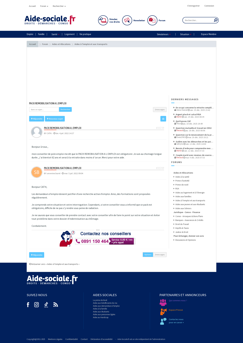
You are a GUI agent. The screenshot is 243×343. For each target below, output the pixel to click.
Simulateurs (162, 34)
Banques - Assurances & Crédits (189, 217)
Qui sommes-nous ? (178, 300)
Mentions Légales (55, 339)
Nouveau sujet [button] (55, 118)
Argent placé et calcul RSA (188, 114)
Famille (41, 34)
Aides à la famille (100, 308)
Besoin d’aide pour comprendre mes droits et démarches (194, 147)
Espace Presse (176, 309)
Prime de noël (181, 183)
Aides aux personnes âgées (104, 314)
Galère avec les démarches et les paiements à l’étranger (194, 141)
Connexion (209, 5)
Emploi (30, 34)
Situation (184, 34)
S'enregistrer (193, 5)
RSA (177, 187)
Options (147, 254)
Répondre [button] (36, 118)
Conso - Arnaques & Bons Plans (189, 214)
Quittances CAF (183, 121)
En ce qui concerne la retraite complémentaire (194, 107)
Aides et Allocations (183, 172)
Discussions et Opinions (185, 236)
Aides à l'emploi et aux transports (190, 198)
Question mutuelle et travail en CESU (193, 127)
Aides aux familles (183, 195)
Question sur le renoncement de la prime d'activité (194, 134)
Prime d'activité (182, 179)
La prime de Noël (100, 300)
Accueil (32, 6)
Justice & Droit (181, 229)
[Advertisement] (98, 77)
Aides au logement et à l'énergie (189, 191)
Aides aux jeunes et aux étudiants (190, 202)
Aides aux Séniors (183, 206)
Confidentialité (71, 339)
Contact (84, 339)
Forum (44, 6)
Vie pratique (85, 34)
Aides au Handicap (100, 317)
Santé (54, 34)
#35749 (160, 168)
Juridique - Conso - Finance (187, 210)
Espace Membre (208, 34)
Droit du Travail (181, 221)
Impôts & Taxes (182, 225)
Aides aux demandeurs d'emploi (106, 306)
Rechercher (59, 6)
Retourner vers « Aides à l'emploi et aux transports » (54, 264)
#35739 (160, 128)
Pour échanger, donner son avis (189, 233)
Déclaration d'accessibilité (101, 339)
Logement (69, 34)
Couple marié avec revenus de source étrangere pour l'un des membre (194, 154)
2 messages (160, 109)
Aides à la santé (182, 176)
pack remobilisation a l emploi (47, 103)
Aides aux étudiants (101, 311)
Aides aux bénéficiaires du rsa (105, 303)
